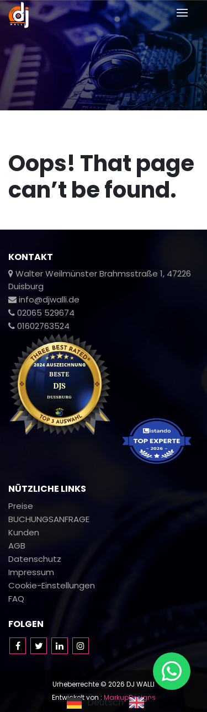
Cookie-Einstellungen (51, 585)
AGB (16, 545)
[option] (154, 702)
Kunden (23, 532)
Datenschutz (34, 559)
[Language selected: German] (126, 702)
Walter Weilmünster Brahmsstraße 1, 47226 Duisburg (99, 280)
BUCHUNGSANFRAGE (48, 519)
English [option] (164, 702)
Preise (20, 506)
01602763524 (39, 326)
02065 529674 (41, 312)
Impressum (31, 572)
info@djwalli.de (43, 299)
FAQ (16, 598)
